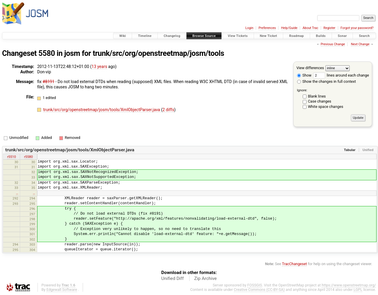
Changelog (172, 36)
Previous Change (333, 44)
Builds (321, 36)
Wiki (122, 36)
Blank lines (317, 96)
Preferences (267, 28)
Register (329, 28)
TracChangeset (294, 264)
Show (304, 75)
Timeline (144, 36)
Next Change (360, 44)
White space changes (325, 106)
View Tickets (237, 36)
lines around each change (341, 75)
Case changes (319, 101)
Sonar (342, 36)
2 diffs (168, 109)
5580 (46, 53)
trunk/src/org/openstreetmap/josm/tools (158, 53)
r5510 (11, 157)
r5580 (28, 157)
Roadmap (296, 36)
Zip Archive (205, 278)
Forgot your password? (357, 28)
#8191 (48, 81)
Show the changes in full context (326, 81)
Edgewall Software (61, 289)
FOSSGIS (254, 285)
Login (249, 28)
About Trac (310, 28)
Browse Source (204, 36)
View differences (310, 68)
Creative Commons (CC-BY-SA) (259, 289)
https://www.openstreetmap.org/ (349, 285)
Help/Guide (289, 28)
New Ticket (268, 36)
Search (364, 36)
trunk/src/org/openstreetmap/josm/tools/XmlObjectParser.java (102, 109)
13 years (99, 66)
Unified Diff (172, 278)
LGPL (357, 289)
